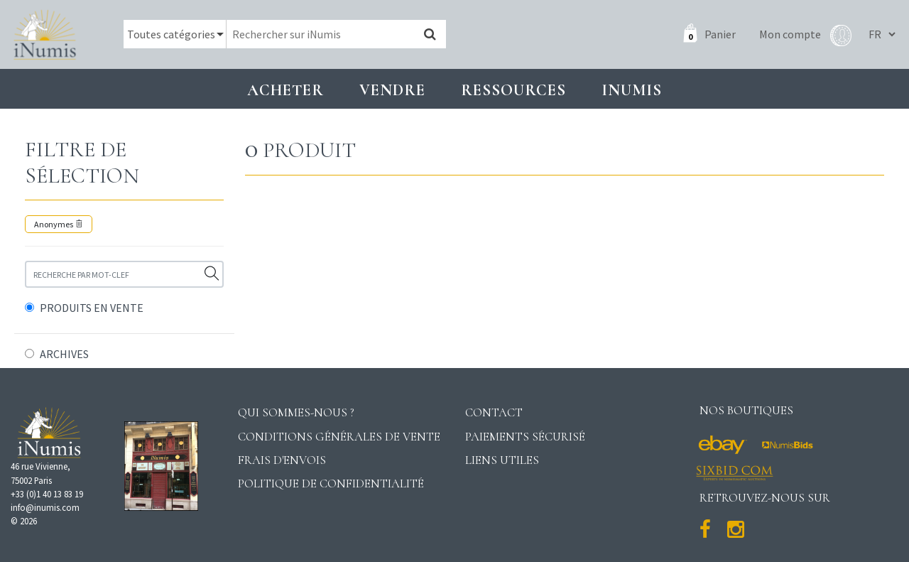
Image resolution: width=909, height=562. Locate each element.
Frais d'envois (282, 460)
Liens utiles (502, 460)
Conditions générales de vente (339, 436)
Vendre (392, 89)
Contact (494, 412)
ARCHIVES (64, 354)
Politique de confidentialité (331, 483)
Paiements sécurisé (525, 436)
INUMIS (632, 89)
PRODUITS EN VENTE (91, 308)
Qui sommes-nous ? (296, 412)
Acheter (285, 89)
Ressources (513, 89)
